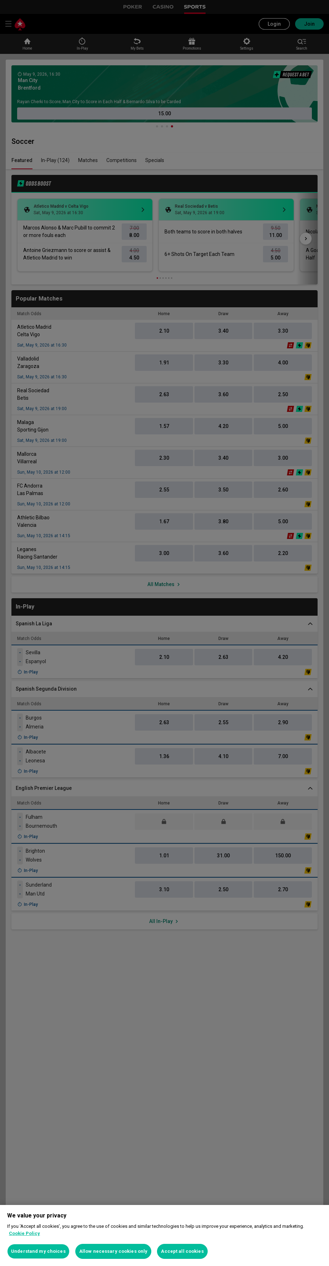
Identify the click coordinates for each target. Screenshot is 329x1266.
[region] (164, 1235)
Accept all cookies (182, 1251)
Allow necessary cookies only (113, 1251)
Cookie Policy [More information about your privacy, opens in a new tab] (24, 1233)
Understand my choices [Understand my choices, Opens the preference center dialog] (38, 1251)
